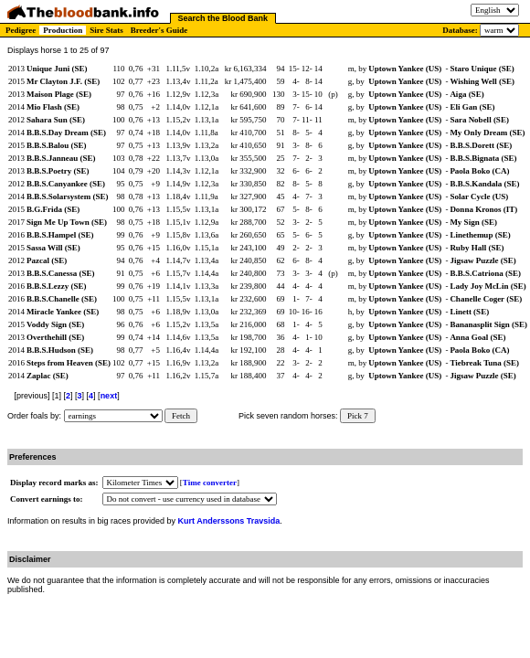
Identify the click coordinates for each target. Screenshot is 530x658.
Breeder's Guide (159, 30)
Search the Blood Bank (223, 18)
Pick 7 (357, 415)
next (109, 395)
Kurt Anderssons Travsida (229, 520)
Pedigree (20, 30)
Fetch (181, 415)
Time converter (210, 482)
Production (62, 30)
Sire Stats (106, 30)
